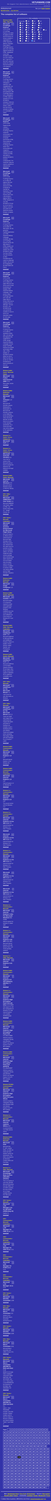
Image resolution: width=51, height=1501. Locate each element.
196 (37, 1465)
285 (30, 1484)
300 (37, 1487)
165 (19, 1460)
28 (39, 1432)
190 (15, 1465)
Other (4, 1169)
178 (19, 1462)
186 (48, 1462)
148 (5, 1457)
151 (15, 1457)
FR (22, 28)
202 (12, 1468)
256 (19, 1479)
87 (25, 1443)
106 (38, 1446)
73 (31, 1440)
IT (40, 30)
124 (12, 1451)
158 (41, 1457)
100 (16, 1446)
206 (26, 1468)
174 (5, 1462)
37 (19, 1435)
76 (39, 1440)
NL (28, 25)
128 (26, 1451)
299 (34, 1487)
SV (41, 36)
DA (22, 25)
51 (13, 1438)
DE (28, 28)
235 (37, 1473)
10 (32, 1429)
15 (46, 1429)
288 (41, 1484)
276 (44, 1482)
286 (34, 1484)
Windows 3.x (6, 435)
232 (26, 1473)
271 (26, 1482)
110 (8, 1449)
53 (19, 1438)
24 (28, 1432)
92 (39, 1443)
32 (4, 1435)
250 (44, 1476)
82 (10, 1443)
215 (12, 1471)
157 (37, 1457)
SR (22, 36)
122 (5, 1451)
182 (34, 1462)
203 (15, 1468)
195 (34, 1465)
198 (44, 1465)
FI (40, 25)
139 (19, 1454)
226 (5, 1473)
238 (48, 1473)
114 (23, 1449)
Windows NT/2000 (8, 1084)
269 (19, 1482)
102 (24, 1446)
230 (19, 1473)
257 (23, 1479)
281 (15, 1484)
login (43, 8)
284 (26, 1484)
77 (42, 1440)
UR (41, 39)
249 (41, 1476)
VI (22, 41)
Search (16, 1495)
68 (16, 1440)
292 (8, 1487)
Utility (8, 494)
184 (41, 1462)
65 (7, 1440)
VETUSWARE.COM (41, 2)
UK (35, 39)
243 (19, 1476)
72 (28, 1440)
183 (37, 1462)
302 (44, 1487)
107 (42, 1446)
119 (41, 1449)
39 (25, 1435)
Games (5, 372)
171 (41, 1460)
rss (45, 1499)
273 (34, 1482)
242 (15, 1476)
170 (37, 1460)
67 (13, 1440)
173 (48, 1460)
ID (34, 30)
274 (37, 1482)
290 (48, 1484)
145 (41, 1454)
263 (44, 1479)
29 (42, 1432)
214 (8, 1471)
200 (5, 1468)
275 (41, 1482)
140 (23, 1454)
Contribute (30, 1495)
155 (30, 1457)
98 (10, 1446)
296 (23, 1487)
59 (36, 1438)
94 (45, 1443)
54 (22, 1438)
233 (30, 1473)
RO (35, 34)
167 (26, 1460)
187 (5, 1465)
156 (34, 1457)
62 (45, 1438)
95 (48, 1443)
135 (5, 1454)
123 (8, 1451)
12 (38, 1429)
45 (42, 1435)
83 (13, 1443)
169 (34, 1460)
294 (15, 1487)
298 (30, 1487)
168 (30, 1460)
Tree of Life (23, 1493)
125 (15, 1451)
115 (26, 1449)
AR (41, 21)
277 (48, 1482)
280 (12, 1484)
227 (8, 1473)
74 (34, 1440)
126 (19, 1451)
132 (41, 1451)
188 (8, 1465)
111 (12, 1449)
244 (23, 1476)
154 (26, 1457)
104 (31, 1446)
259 (30, 1479)
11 (35, 1429)
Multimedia (6, 392)
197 (41, 1465)
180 (26, 1462)
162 (8, 1460)
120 (44, 1449)
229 (15, 1473)
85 (19, 1443)
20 (16, 1432)
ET (35, 25)
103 (27, 1446)
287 (37, 1484)
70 (22, 1440)
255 (15, 1479)
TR (28, 39)
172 (44, 1460)
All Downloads (31, 1493)
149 (8, 1457)
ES (35, 36)
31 (48, 1432)
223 (41, 1471)
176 (12, 1462)
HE (41, 28)
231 (23, 1473)
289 (44, 1484)
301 (41, 1487)
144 (37, 1454)
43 (36, 1435)
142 (30, 1454)
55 (25, 1438)
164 (15, 1460)
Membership (42, 1495)
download (6, 68)
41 (31, 1435)
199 (48, 1465)
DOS (4, 494)
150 (12, 1457)
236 (41, 1473)
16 (4, 1432)
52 (16, 1438)
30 (45, 1432)
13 (41, 1429)
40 (28, 1435)
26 (34, 1432)
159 (44, 1457)
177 (15, 1462)
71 (25, 1440)
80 (4, 1443)
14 (44, 1429)
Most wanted (46, 1493)
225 (48, 1471)
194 (30, 1465)
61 (42, 1438)
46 (45, 1435)
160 (48, 1457)
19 (13, 1432)
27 (36, 1432)
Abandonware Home (13, 1493)
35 (13, 1435)
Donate (36, 1495)
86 (22, 1443)
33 (7, 1435)
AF (34, 21)
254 (12, 1479)
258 (26, 1479)
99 (13, 1446)
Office (4, 21)
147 (48, 1454)
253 (8, 1479)
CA (29, 23)
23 (25, 1432)
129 (30, 1451)
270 (23, 1482)
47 (48, 1435)
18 (10, 1432)
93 (42, 1443)
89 (31, 1443)
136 (8, 1454)
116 (30, 1449)
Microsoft (10, 21)
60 (39, 1438)
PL (41, 32)
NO (35, 32)
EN (28, 21)
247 (34, 1476)
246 (30, 1476)
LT (28, 32)
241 (12, 1476)
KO (22, 32)
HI (22, 30)
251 (48, 1476)
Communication (7, 748)
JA (45, 30)
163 (12, 1460)
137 (12, 1454)
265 (5, 1482)
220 (30, 1471)
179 (23, 1462)
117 (34, 1449)
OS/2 (4, 1236)
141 (26, 1454)
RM (28, 34)
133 (44, 1451)
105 (35, 1446)
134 (48, 1451)
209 (37, 1468)
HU (28, 30)
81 (7, 1443)
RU (41, 34)
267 (12, 1482)
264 (48, 1479)
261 (37, 1479)
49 (7, 1438)
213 (5, 1471)
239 (5, 1476)
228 (12, 1473)
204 (19, 1468)
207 (30, 1468)
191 (19, 1465)
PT (22, 34)
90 (34, 1443)
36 (16, 1435)
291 (5, 1487)
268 (15, 1482)
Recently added (8, 1495)
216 (15, 1471)
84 (16, 1443)
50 (10, 1438)
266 (8, 1482)
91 (36, 1443)
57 (31, 1438)
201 (8, 1468)
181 (30, 1462)
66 (10, 1440)
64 (4, 1440)
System (5, 594)
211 (44, 1468)
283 (23, 1484)
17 (7, 1432)
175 (8, 1462)
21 (19, 1432)
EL (35, 28)
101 (20, 1446)
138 (15, 1454)
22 (22, 1432)
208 (34, 1468)
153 (23, 1457)
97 (7, 1446)
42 (34, 1435)
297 (26, 1487)
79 (48, 1440)
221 (34, 1471)
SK (28, 36)
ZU (28, 41)
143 (34, 1454)
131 (37, 1451)
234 (34, 1473)
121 (48, 1449)
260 (34, 1479)
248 (37, 1476)
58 (34, 1438)
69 (19, 1440)
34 (10, 1435)
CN (35, 23)
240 (8, 1476)
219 (26, 1471)
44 (39, 1435)
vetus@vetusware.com (36, 1499)
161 (5, 1460)
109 (5, 1449)
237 (44, 1473)
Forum (48, 1495)
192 (23, 1465)
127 (23, 1451)
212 (48, 1468)
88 (28, 1443)
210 (41, 1468)
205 (23, 1468)
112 (15, 1449)
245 (26, 1476)
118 (37, 1449)
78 (45, 1440)
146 (44, 1454)
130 (34, 1451)
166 (23, 1460)
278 (5, 1484)
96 (4, 1446)
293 (12, 1487)
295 (19, 1487)
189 (12, 1465)
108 (45, 1446)
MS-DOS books (5, 10)
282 (19, 1484)
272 (30, 1482)
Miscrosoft (6, 1359)
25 (31, 1432)
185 (44, 1462)
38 (22, 1435)
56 (28, 1438)
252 (5, 1479)
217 (19, 1471)
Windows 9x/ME (7, 20)
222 (37, 1471)
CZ (41, 23)
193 (26, 1465)
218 (23, 1471)
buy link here (14, 10)
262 (41, 1479)
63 (48, 1438)
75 (36, 1440)
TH (22, 39)
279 (8, 1484)
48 (4, 1438)
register (48, 8)
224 (44, 1471)
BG (22, 23)
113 (19, 1449)
